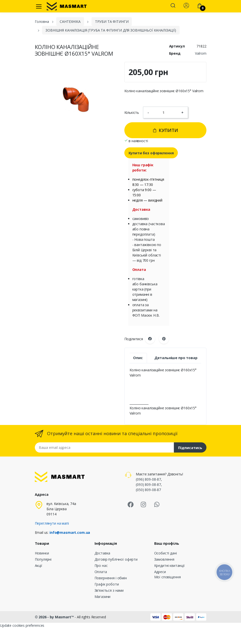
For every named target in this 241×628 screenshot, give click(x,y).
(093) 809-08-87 (148, 484)
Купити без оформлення (151, 153)
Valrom (200, 53)
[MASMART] (67, 6)
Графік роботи (107, 584)
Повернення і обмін (111, 578)
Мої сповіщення (167, 577)
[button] (173, 6)
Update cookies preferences (22, 625)
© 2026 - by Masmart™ (55, 617)
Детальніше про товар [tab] (175, 357)
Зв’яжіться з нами (109, 590)
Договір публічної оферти (116, 559)
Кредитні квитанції (169, 565)
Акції (38, 565)
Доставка (102, 553)
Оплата (101, 571)
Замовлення (164, 559)
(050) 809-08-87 (148, 489)
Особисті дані (165, 553)
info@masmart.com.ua (69, 532)
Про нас (101, 565)
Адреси (160, 571)
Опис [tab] (138, 357)
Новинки (42, 553)
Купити (165, 130)
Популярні (43, 559)
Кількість (131, 112)
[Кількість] (165, 112)
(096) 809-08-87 (148, 479)
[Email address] (104, 447)
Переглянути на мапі (52, 523)
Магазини (103, 596)
